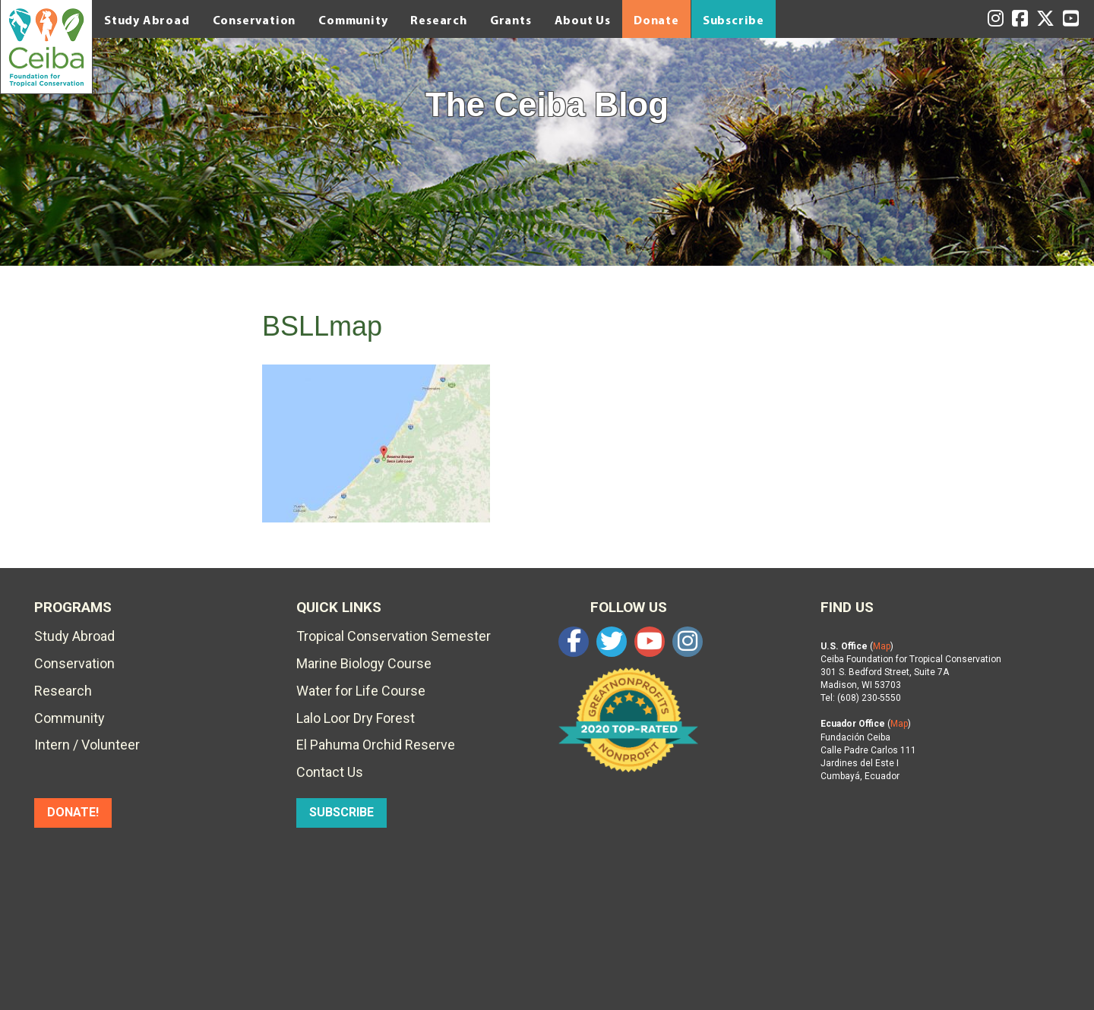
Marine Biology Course (364, 663)
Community (352, 19)
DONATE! (73, 812)
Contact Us (329, 772)
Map (881, 646)
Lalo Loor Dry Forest (355, 718)
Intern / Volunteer (87, 745)
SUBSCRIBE (341, 812)
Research (438, 19)
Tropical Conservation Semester (393, 636)
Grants (511, 19)
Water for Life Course (360, 691)
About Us (583, 19)
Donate (656, 19)
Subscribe (733, 19)
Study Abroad (147, 19)
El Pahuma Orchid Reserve (375, 745)
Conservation (254, 19)
